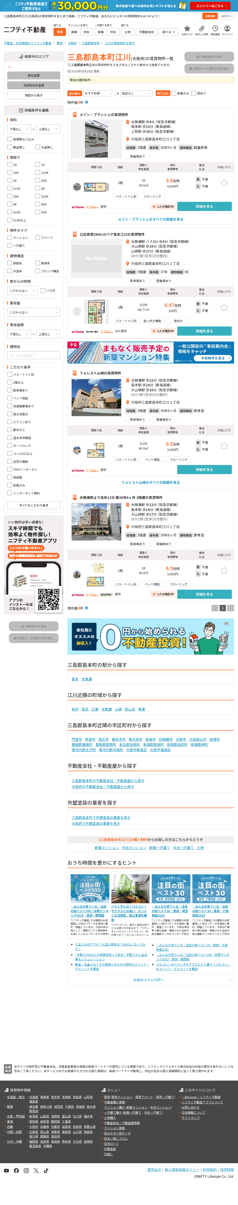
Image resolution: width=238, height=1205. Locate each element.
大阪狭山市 (198, 739)
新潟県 (33, 1116)
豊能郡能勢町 (105, 744)
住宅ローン (111, 1143)
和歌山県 (90, 1126)
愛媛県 (44, 1136)
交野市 (181, 739)
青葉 (141, 709)
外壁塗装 (110, 1149)
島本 (75, 678)
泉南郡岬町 (199, 744)
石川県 (77, 1116)
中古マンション (134, 847)
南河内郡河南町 (111, 749)
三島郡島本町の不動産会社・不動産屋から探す (108, 780)
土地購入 (110, 1117)
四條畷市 (166, 739)
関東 (10, 1106)
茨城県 (80, 1106)
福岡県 (33, 1141)
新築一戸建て (159, 847)
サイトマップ (191, 1117)
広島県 (33, 1132)
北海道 (33, 1097)
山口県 (77, 1132)
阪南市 (214, 739)
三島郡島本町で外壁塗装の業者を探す (101, 817)
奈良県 (77, 1126)
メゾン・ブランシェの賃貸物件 (104, 114)
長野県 (55, 1116)
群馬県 (33, 1111)
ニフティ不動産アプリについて (202, 1102)
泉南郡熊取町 (153, 744)
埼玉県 (58, 1106)
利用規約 (210, 1170)
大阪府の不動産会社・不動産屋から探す (103, 786)
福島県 (33, 1101)
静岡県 (55, 1121)
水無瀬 (87, 678)
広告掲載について (194, 1112)
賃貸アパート (144, 1097)
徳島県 (88, 1132)
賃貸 (107, 1097)
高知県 (55, 1136)
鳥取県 (55, 1132)
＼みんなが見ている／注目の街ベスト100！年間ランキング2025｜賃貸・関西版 (90, 910)
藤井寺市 (119, 739)
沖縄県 (47, 1146)
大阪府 (33, 1126)
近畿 (10, 1126)
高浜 (85, 709)
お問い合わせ (191, 1107)
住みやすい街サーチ (117, 1133)
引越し (108, 1154)
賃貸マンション (122, 1097)
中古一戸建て (183, 847)
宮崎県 (88, 1141)
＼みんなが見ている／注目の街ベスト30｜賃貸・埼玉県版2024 (170, 910)
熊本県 (66, 1141)
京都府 (55, 1126)
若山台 (130, 709)
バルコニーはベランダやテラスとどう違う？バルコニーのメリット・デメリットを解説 (193, 966)
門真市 (77, 739)
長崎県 (55, 1141)
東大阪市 (136, 739)
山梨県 (44, 1116)
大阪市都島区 (136, 749)
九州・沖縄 (14, 1141)
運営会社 (154, 1170)
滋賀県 (66, 1126)
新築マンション (107, 847)
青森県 (44, 1097)
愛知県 (33, 1121)
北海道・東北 (16, 1097)
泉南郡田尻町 (177, 744)
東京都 (33, 1106)
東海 (10, 1121)
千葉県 (69, 1106)
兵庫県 (44, 1126)
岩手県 (55, 1097)
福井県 (88, 1116)
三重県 (66, 1121)
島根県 (66, 1132)
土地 (200, 847)
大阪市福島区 (160, 749)
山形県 (88, 1097)
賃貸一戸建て (165, 1097)
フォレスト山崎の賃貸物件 (100, 373)
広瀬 (94, 709)
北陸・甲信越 (16, 1116)
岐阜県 (44, 1121)
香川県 (33, 1136)
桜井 (75, 709)
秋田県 (77, 1097)
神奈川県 (46, 1106)
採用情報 (227, 1170)
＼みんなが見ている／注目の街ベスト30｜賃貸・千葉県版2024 (210, 910)
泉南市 (151, 739)
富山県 (66, 1116)
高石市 (103, 739)
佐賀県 (44, 1141)
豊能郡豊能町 (82, 744)
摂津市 (90, 739)
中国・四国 (14, 1132)
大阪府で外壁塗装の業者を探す (96, 823)
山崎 (118, 709)
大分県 (77, 1141)
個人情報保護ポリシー (182, 1170)
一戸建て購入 (113, 1112)
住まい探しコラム (116, 1138)
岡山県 (44, 1132)
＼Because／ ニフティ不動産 (201, 1097)
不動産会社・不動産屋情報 (122, 1123)
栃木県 (91, 1106)
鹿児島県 (35, 1146)
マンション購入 (114, 1107)
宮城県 (66, 1097)
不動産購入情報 (114, 1102)
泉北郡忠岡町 (129, 744)
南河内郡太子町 (84, 749)
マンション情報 (114, 1128)
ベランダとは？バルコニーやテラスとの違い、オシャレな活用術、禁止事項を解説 (129, 913)
